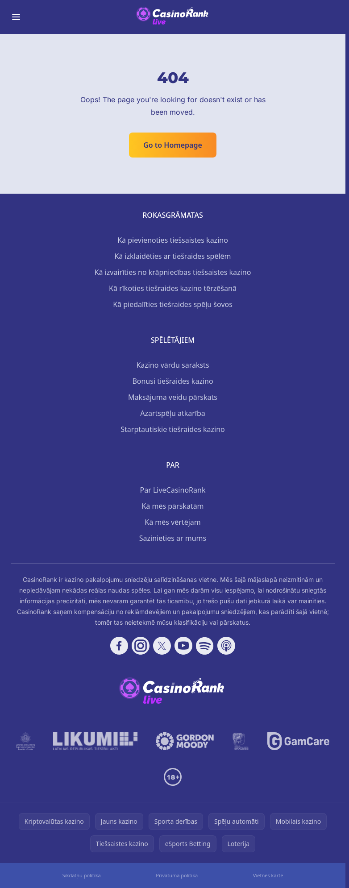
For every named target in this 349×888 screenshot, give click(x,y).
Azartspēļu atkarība (172, 413)
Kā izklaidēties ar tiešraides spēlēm (172, 256)
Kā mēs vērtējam (172, 522)
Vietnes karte (268, 875)
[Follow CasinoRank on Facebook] (119, 646)
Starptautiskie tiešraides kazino (172, 429)
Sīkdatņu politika (81, 875)
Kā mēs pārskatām (172, 506)
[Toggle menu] (16, 17)
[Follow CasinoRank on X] (162, 646)
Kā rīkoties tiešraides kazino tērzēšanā (173, 288)
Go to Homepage (172, 145)
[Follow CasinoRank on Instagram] (141, 646)
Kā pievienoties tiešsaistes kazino (172, 240)
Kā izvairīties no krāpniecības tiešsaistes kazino (173, 272)
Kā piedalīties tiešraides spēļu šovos (173, 304)
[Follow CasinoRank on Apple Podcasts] (226, 646)
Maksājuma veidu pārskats (172, 397)
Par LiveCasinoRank (173, 490)
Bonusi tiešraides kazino (172, 381)
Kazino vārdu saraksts (172, 365)
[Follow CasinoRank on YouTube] (183, 646)
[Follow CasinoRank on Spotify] (205, 646)
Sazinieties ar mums (172, 538)
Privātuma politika (177, 875)
